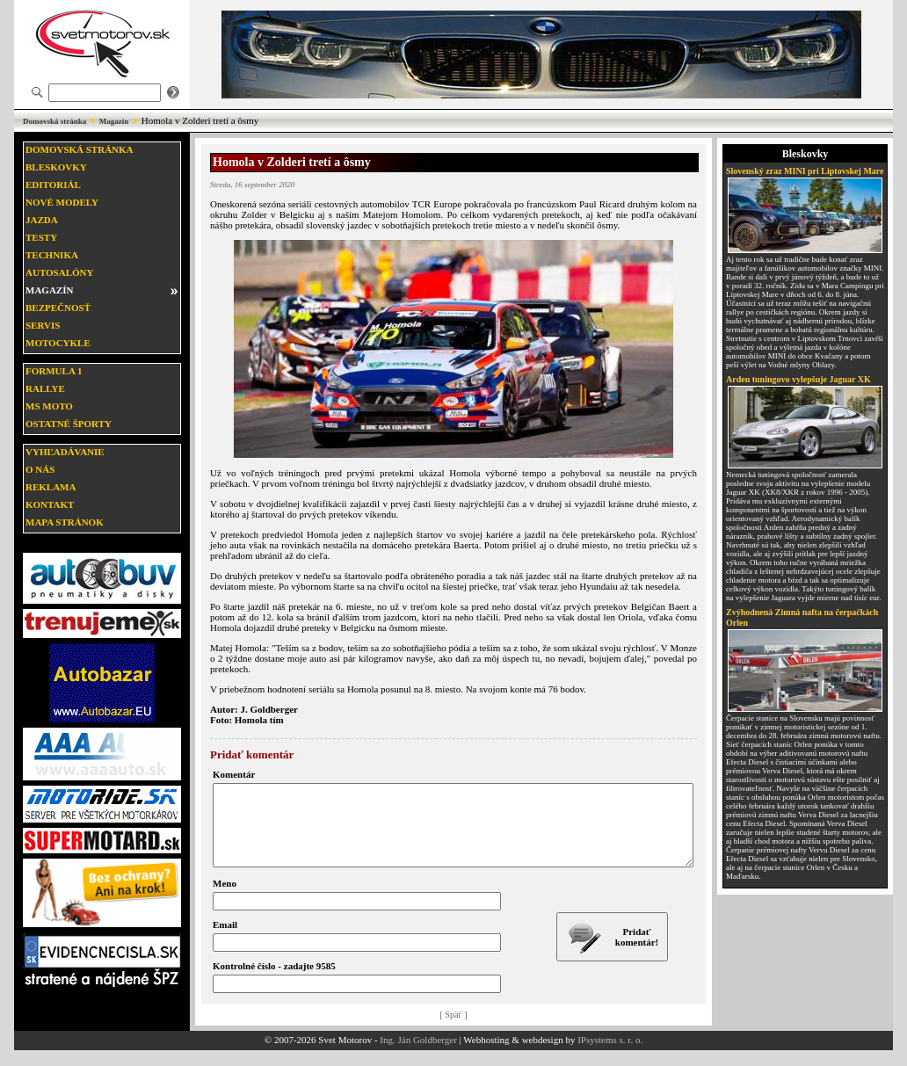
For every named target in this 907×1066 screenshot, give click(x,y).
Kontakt (49, 504)
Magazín (114, 121)
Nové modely (61, 202)
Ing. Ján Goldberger (418, 1055)
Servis (42, 325)
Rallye (45, 388)
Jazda (41, 219)
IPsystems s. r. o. (609, 1055)
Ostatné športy (68, 423)
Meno (224, 899)
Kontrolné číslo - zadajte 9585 (274, 981)
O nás (39, 469)
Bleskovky (56, 167)
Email (225, 940)
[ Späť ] (454, 1030)
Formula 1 (53, 371)
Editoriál (53, 184)
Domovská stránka (54, 121)
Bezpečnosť (58, 307)
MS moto (49, 406)
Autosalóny (59, 272)
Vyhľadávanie (65, 451)
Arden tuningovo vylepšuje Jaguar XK (798, 379)
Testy (41, 237)
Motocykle (58, 342)
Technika (51, 255)
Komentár (234, 774)
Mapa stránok (64, 522)
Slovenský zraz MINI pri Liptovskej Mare (805, 171)
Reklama (50, 487)
